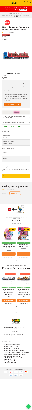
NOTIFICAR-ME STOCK (12, 104)
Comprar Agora (8, 257)
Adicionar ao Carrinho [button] (8, 254)
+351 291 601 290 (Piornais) (12, 348)
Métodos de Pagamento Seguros (13, 122)
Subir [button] (16, 312)
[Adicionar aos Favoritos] (11, 73)
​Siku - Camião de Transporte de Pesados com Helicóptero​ (8, 291)
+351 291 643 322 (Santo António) (14, 350)
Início (10, 13)
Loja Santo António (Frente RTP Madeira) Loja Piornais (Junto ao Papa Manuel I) (16, 353)
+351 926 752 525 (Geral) (11, 346)
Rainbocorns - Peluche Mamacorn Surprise (8, 246)
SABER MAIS (23, 9)
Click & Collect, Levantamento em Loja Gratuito (14, 117)
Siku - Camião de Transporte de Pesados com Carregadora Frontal (23, 291)
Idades (15, 13)
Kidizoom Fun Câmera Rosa (23, 245)
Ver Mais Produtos (16, 223)
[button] (3, 260)
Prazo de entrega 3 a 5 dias (11, 126)
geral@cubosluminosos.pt (12, 344)
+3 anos (20, 13)
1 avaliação (11, 32)
